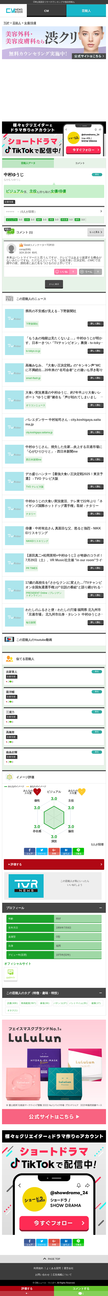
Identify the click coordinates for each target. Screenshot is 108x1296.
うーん (93, 272)
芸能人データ (28, 163)
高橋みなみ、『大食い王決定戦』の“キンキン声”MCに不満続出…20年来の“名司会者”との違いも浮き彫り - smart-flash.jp (64, 370)
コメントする (81, 1291)
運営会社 (68, 1268)
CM (46, 10)
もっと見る (94, 232)
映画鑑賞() (28, 1003)
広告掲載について (62, 1274)
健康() (96, 1003)
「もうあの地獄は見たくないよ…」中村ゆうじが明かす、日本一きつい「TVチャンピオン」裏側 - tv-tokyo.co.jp (63, 343)
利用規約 (38, 1268)
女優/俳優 (58, 191)
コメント (80, 163)
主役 (33, 191)
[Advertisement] (54, 91)
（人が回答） (21, 211)
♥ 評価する (15, 864)
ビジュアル (15, 191)
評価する (27, 1291)
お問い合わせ (42, 1274)
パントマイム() (78, 1003)
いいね (68, 272)
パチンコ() (60, 1003)
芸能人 (86, 10)
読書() (12, 1003)
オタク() (12, 1010)
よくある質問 (53, 1268)
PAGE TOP (54, 1259)
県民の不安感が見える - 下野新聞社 (50, 311)
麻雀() (44, 1003)
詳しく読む (96, 323)
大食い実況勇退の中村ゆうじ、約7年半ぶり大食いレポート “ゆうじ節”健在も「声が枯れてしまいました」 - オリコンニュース (63, 397)
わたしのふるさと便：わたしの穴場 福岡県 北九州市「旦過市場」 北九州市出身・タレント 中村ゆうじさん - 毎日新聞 (63, 614)
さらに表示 (54, 284)
